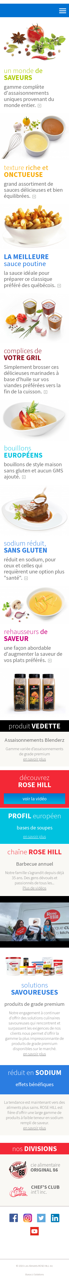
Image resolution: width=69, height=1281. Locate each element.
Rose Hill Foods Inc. (14, 10)
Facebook (13, 1218)
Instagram (27, 1218)
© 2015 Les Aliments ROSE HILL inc (34, 1265)
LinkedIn (55, 1218)
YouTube (34, 1231)
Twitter (41, 1218)
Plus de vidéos (34, 888)
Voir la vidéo (35, 799)
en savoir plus (34, 759)
